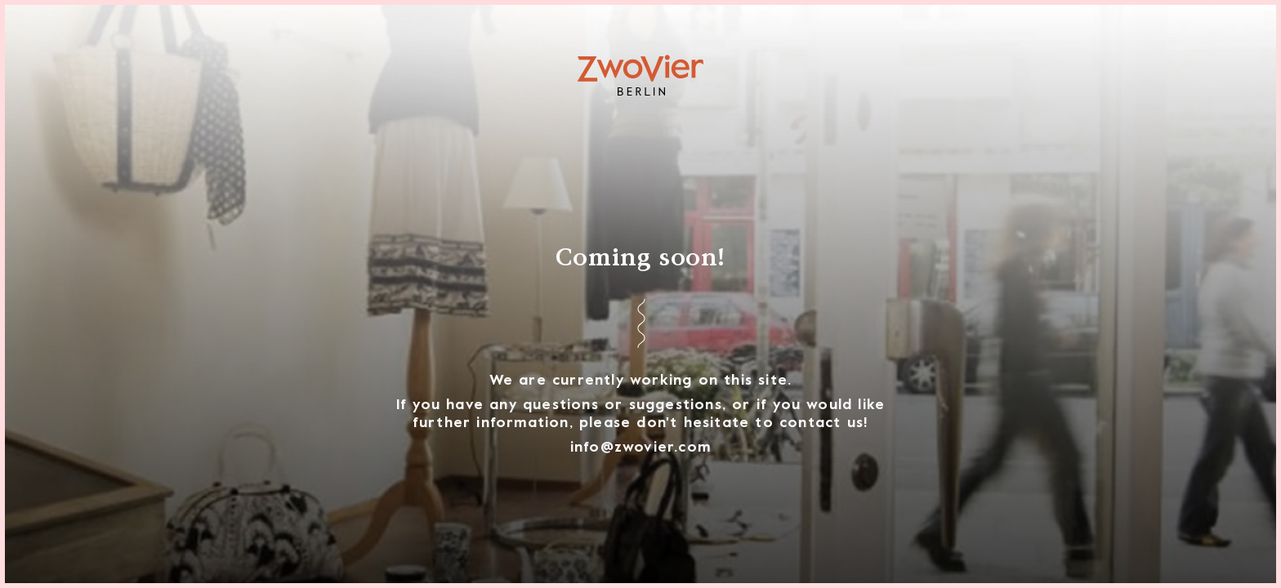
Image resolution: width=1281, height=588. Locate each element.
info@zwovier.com (640, 448)
